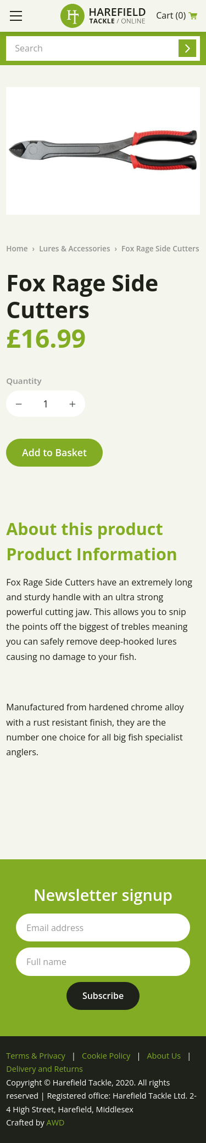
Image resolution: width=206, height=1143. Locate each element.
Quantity (23, 380)
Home (16, 248)
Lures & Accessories (74, 248)
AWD (56, 1122)
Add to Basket (54, 452)
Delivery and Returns (44, 1069)
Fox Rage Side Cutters (160, 248)
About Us (164, 1055)
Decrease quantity (19, 403)
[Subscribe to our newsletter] (103, 996)
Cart (176, 15)
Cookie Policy (106, 1055)
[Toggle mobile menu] (16, 16)
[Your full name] (103, 961)
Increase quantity (72, 403)
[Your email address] (103, 927)
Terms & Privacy (35, 1055)
